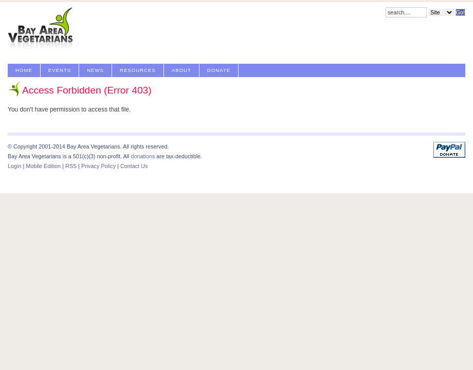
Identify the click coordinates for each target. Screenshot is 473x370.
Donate (218, 70)
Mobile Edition (43, 166)
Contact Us (134, 166)
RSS (71, 166)
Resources (138, 70)
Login (14, 166)
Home (23, 70)
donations (143, 156)
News (95, 70)
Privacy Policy (98, 166)
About (181, 70)
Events (59, 70)
